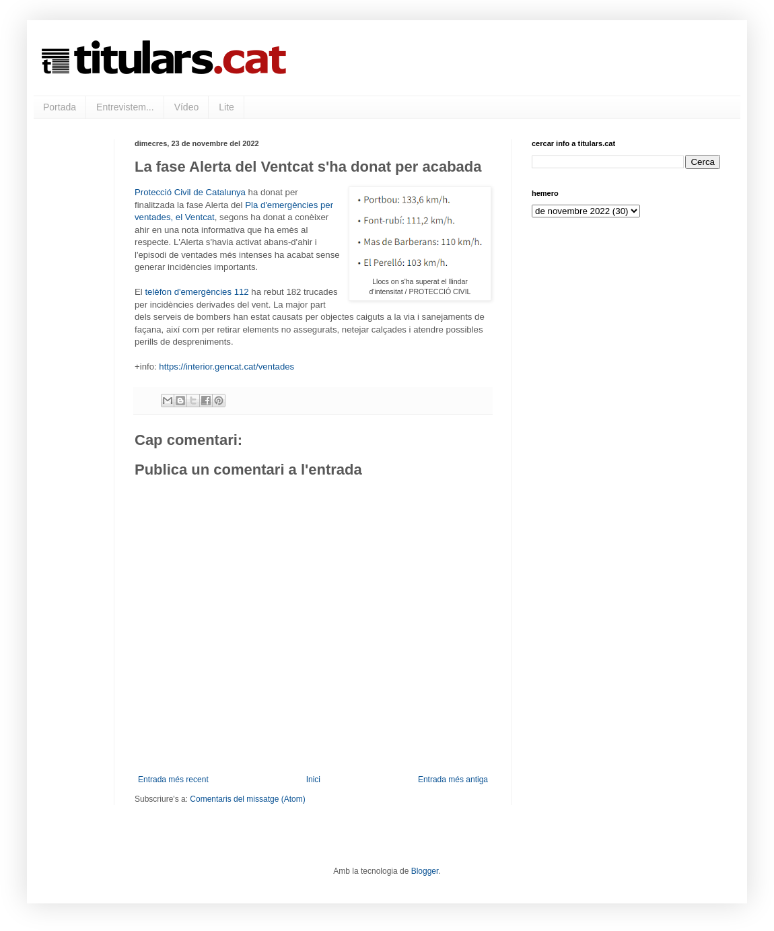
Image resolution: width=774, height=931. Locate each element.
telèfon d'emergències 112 (196, 292)
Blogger (425, 871)
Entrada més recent (173, 779)
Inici (313, 779)
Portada (59, 107)
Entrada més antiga (453, 779)
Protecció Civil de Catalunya (190, 192)
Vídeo (186, 107)
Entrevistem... (125, 107)
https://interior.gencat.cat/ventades (226, 366)
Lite (226, 107)
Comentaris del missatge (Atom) (247, 799)
